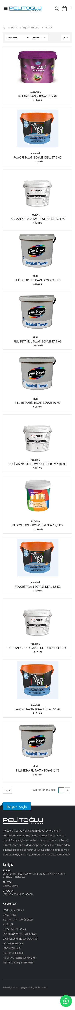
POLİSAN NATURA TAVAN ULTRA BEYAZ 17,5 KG (37, 648)
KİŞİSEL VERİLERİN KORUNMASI (19, 957)
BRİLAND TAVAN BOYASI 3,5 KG (37, 96)
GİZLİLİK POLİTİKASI (13, 943)
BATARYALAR (10, 915)
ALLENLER (8, 924)
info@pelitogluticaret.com (18, 894)
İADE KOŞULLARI (12, 948)
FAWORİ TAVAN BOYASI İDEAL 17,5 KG (37, 157)
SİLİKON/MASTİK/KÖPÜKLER (18, 919)
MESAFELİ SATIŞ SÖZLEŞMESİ (18, 962)
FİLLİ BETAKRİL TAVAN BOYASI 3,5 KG (38, 280)
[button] (57, 9)
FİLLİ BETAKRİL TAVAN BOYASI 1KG (37, 770)
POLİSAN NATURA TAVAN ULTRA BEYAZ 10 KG (37, 464)
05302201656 (10, 885)
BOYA (14, 27)
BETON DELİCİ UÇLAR (14, 929)
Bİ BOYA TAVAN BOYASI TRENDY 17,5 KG (37, 525)
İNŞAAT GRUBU (31, 27)
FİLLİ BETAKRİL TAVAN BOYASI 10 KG (37, 403)
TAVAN (48, 27)
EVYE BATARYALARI (13, 910)
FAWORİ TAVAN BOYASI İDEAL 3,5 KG (37, 587)
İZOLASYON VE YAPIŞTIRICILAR (19, 934)
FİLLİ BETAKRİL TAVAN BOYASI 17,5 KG (37, 341)
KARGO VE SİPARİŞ (13, 953)
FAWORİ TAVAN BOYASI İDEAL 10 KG (37, 709)
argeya (23, 987)
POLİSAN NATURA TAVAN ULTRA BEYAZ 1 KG (37, 219)
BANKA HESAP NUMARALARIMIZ (20, 938)
